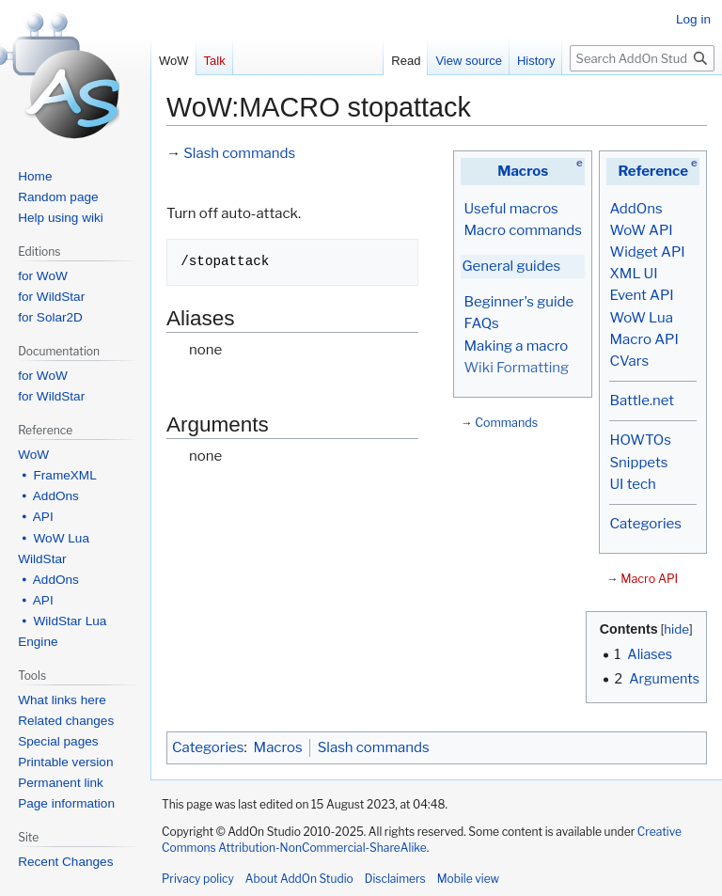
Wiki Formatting (516, 367)
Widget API (646, 252)
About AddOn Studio (299, 879)
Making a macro (515, 346)
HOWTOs (639, 440)
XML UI (633, 273)
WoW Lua (641, 317)
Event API (641, 295)
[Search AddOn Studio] (642, 58)
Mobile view (468, 879)
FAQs (480, 323)
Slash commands (239, 153)
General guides (511, 266)
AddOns (635, 208)
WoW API (640, 230)
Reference (653, 171)
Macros (522, 171)
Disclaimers (395, 879)
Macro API (643, 339)
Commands (506, 423)
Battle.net (641, 400)
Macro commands (522, 230)
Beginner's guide (518, 301)
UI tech (632, 484)
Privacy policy (198, 879)
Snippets (638, 462)
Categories (645, 523)
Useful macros (510, 208)
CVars (629, 361)
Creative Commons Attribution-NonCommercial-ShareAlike (422, 840)
